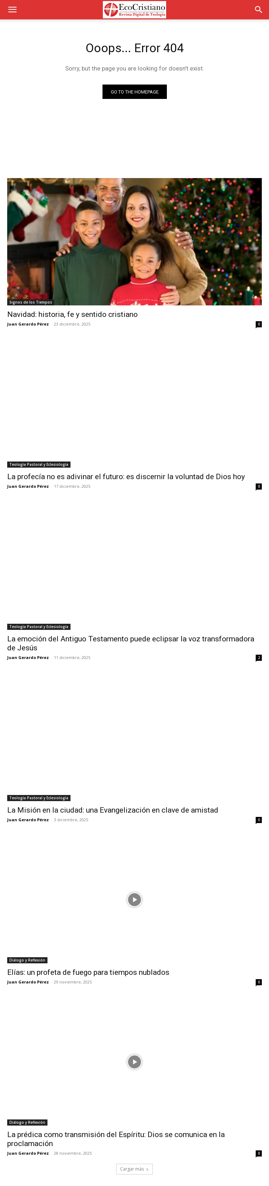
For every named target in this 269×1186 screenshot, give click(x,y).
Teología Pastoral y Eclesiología (38, 464)
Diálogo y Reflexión (27, 960)
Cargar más (134, 1169)
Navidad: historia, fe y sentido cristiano (72, 314)
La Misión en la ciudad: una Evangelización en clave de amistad (112, 810)
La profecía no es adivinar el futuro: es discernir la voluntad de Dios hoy (126, 476)
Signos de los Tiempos (30, 302)
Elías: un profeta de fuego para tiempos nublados (88, 972)
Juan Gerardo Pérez (28, 324)
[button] (12, 9)
